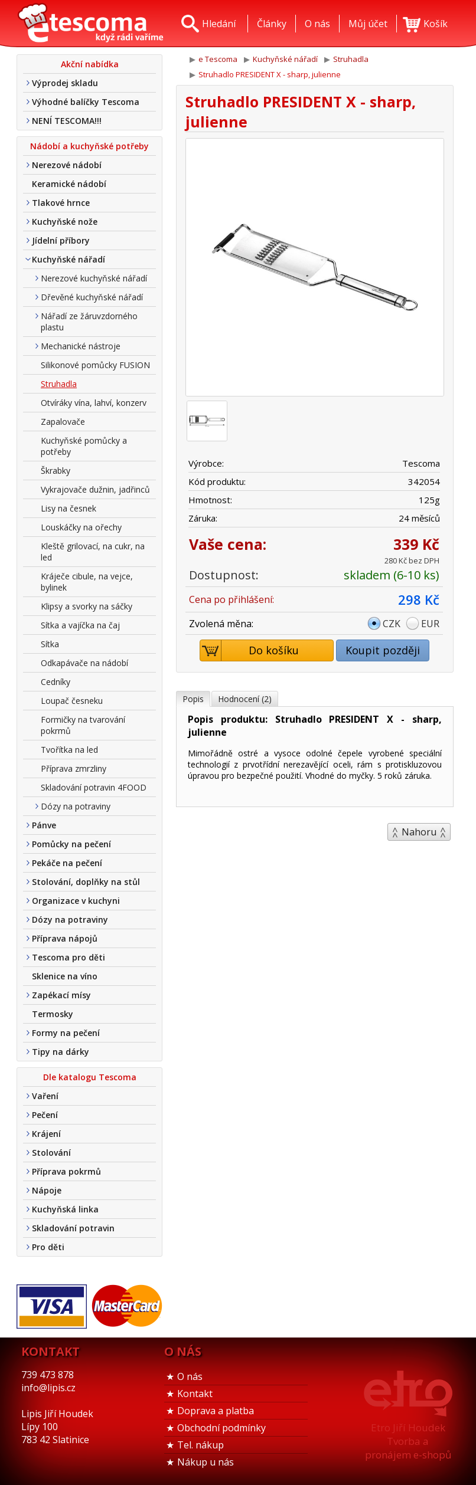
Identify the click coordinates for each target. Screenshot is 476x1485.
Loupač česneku (72, 700)
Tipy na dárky (60, 1051)
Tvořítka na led (69, 749)
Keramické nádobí (69, 183)
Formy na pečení (66, 1032)
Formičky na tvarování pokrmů (83, 725)
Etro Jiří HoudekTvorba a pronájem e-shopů (408, 1441)
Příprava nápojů (64, 938)
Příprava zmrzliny (73, 768)
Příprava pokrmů (66, 1171)
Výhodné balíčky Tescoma (85, 101)
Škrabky (55, 470)
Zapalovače (63, 421)
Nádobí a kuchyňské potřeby (89, 146)
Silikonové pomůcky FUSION (95, 365)
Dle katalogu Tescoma (89, 1077)
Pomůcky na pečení (71, 844)
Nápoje (46, 1190)
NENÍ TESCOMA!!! (67, 120)
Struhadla (59, 383)
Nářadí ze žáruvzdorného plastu (89, 321)
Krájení (46, 1133)
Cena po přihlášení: (231, 599)
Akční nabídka (90, 64)
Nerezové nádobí (67, 165)
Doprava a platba (215, 1410)
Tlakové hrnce (61, 202)
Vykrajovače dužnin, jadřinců (95, 489)
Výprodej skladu (65, 82)
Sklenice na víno (64, 976)
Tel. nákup (200, 1444)
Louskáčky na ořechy (81, 527)
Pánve (44, 825)
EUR (430, 623)
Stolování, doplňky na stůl (86, 881)
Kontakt (195, 1393)
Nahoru (419, 831)
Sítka (50, 644)
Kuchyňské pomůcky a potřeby (84, 446)
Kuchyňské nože (64, 221)
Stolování (51, 1152)
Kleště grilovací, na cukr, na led (93, 551)
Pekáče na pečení (67, 862)
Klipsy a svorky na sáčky (86, 606)
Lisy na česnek (68, 508)
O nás (190, 1376)
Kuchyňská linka (65, 1209)
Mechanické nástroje (80, 346)
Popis (193, 698)
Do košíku (249, 650)
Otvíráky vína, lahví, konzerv (93, 402)
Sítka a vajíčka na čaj (80, 625)
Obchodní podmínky (221, 1427)
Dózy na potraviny (75, 806)
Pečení (45, 1114)
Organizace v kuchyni (76, 900)
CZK (391, 623)
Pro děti (48, 1247)
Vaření (45, 1096)
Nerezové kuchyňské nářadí (94, 278)
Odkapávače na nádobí (84, 662)
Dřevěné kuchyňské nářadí (92, 297)
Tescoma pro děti (68, 957)
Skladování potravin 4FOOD (93, 787)
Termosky (52, 1013)
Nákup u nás (205, 1462)
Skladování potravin (73, 1228)
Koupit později (382, 650)
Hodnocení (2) (245, 698)
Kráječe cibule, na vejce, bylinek (87, 582)
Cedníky (55, 681)
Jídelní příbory (61, 240)
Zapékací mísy (61, 995)
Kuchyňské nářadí (68, 259)
